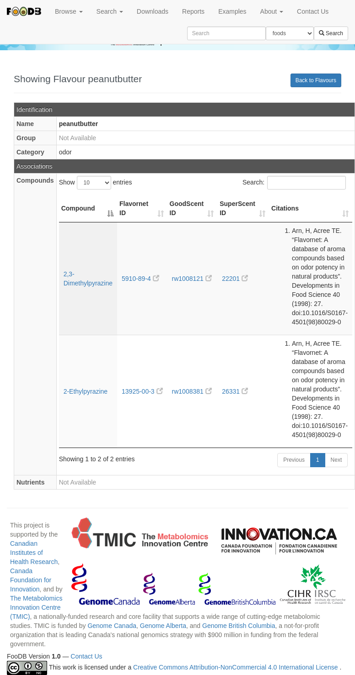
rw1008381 (192, 391)
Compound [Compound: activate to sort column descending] (78, 208)
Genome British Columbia (238, 625)
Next (336, 460)
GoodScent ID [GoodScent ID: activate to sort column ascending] (187, 208)
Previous (294, 460)
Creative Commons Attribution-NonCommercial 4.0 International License (236, 667)
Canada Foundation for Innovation (30, 580)
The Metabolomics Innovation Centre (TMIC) (36, 607)
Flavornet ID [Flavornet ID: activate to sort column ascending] (133, 208)
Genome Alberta (163, 625)
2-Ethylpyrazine (86, 391)
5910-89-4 (140, 278)
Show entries (95, 183)
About (271, 11)
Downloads (152, 11)
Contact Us (312, 11)
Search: (294, 183)
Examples (232, 11)
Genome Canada (111, 625)
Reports (193, 11)
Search (110, 11)
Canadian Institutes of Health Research (34, 552)
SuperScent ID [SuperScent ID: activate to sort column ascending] (237, 208)
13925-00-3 (142, 391)
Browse (69, 11)
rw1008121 (192, 278)
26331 (235, 391)
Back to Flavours (316, 80)
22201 (235, 278)
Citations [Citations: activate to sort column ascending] (285, 208)
